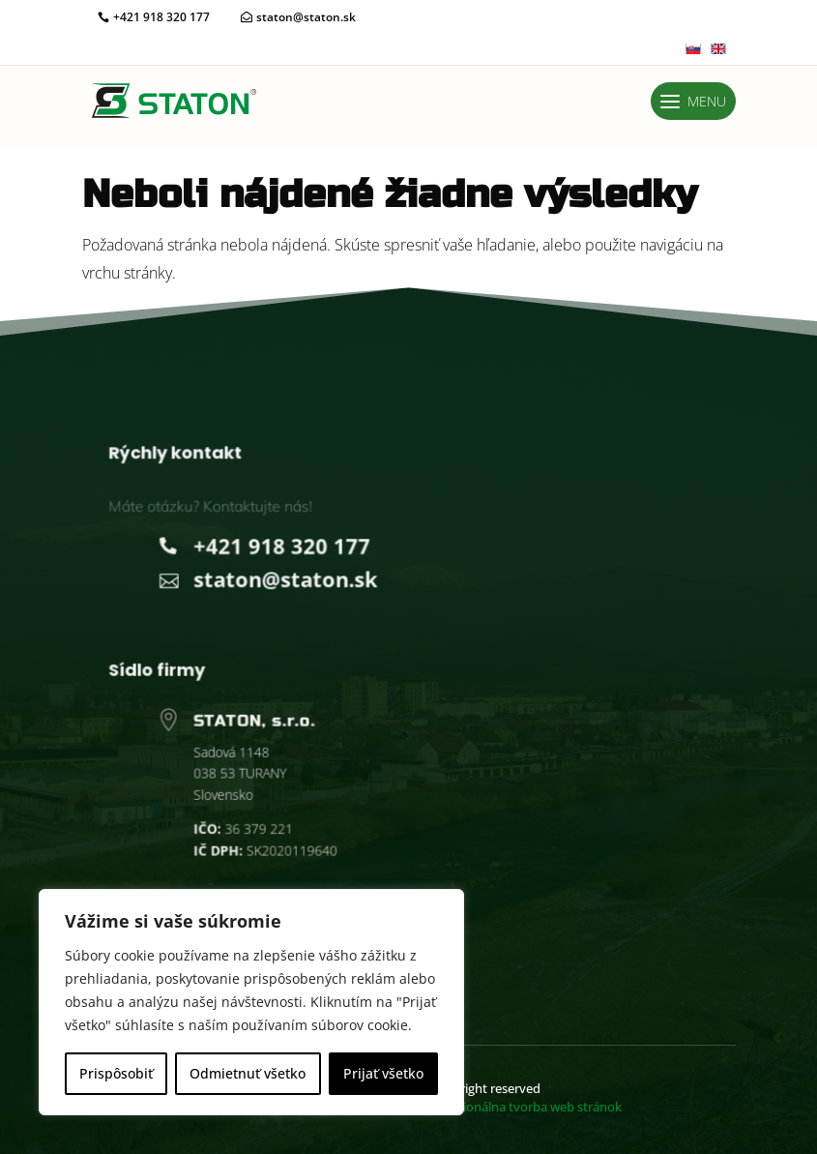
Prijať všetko (383, 1073)
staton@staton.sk (306, 17)
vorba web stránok (523, 1106)
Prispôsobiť (116, 1073)
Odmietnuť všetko (248, 1073)
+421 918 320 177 (161, 17)
